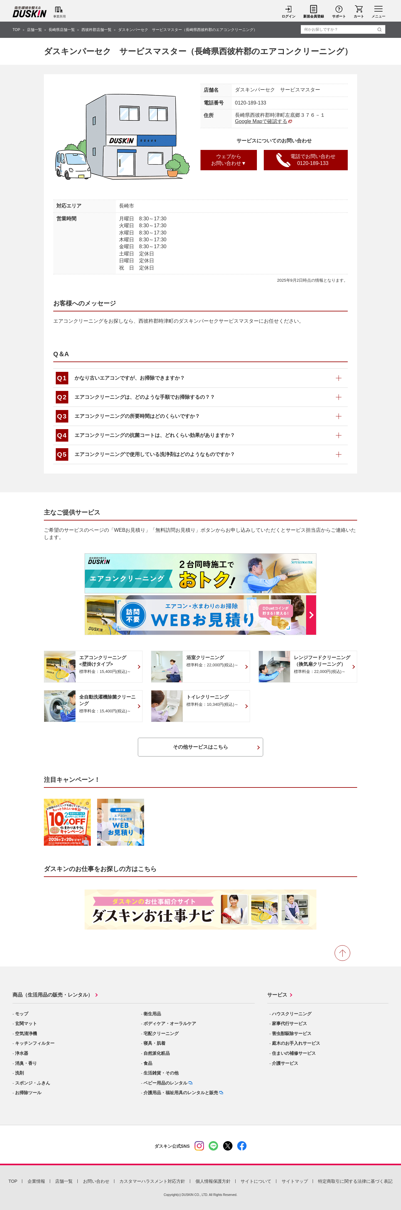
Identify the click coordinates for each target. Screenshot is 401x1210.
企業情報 (36, 1181)
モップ (21, 1013)
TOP (16, 30)
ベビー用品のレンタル (165, 1082)
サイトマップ (295, 1181)
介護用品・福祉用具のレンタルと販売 (180, 1092)
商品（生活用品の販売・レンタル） (53, 994)
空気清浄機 (26, 1033)
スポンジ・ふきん (32, 1082)
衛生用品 (152, 1013)
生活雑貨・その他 (161, 1072)
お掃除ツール (28, 1092)
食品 (147, 1063)
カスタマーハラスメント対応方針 (152, 1181)
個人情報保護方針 (213, 1181)
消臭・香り (26, 1063)
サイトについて (256, 1181)
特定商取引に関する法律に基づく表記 (355, 1181)
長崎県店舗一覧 (62, 30)
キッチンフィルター (35, 1043)
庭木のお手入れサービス (296, 1043)
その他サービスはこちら (200, 747)
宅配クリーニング (161, 1033)
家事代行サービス (289, 1023)
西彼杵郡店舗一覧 (96, 30)
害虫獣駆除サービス (291, 1033)
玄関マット (26, 1023)
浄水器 (21, 1053)
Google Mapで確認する (261, 121)
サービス (277, 994)
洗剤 (19, 1072)
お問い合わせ (96, 1181)
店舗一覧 (34, 30)
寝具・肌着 (154, 1043)
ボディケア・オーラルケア (169, 1023)
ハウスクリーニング (291, 1013)
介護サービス (285, 1063)
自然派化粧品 (156, 1053)
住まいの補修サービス (294, 1053)
